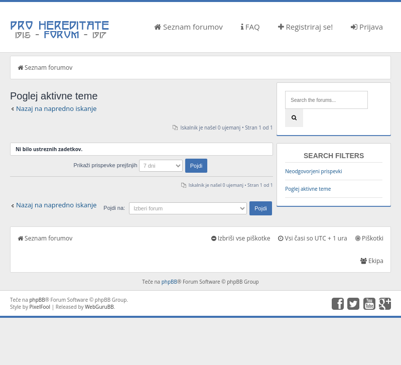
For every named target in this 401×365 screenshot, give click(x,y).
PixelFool (40, 306)
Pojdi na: (114, 208)
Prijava (367, 27)
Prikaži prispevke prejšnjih (140, 165)
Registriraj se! (305, 27)
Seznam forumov (188, 27)
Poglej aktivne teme (308, 188)
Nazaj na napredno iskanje (56, 108)
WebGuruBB (99, 306)
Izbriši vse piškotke (241, 238)
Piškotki (369, 238)
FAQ (250, 27)
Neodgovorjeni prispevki (313, 171)
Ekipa (371, 261)
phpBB (169, 281)
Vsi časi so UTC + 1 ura (312, 238)
